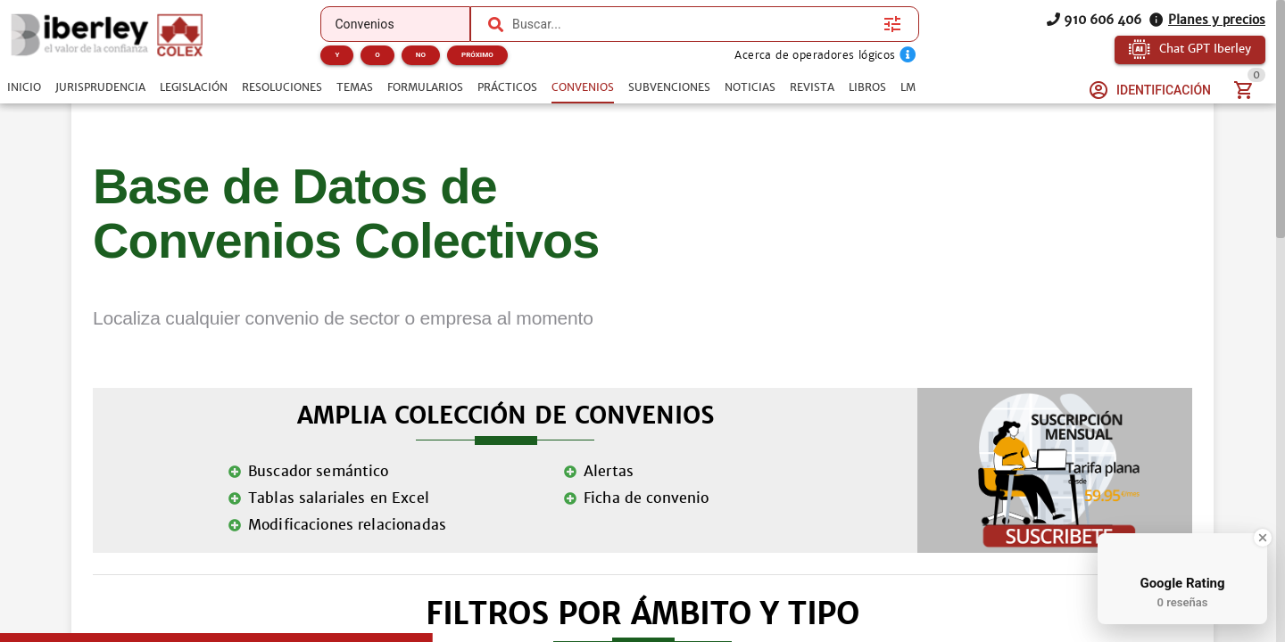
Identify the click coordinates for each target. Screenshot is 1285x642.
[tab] (24, 87)
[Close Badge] (1263, 538)
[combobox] (693, 24)
